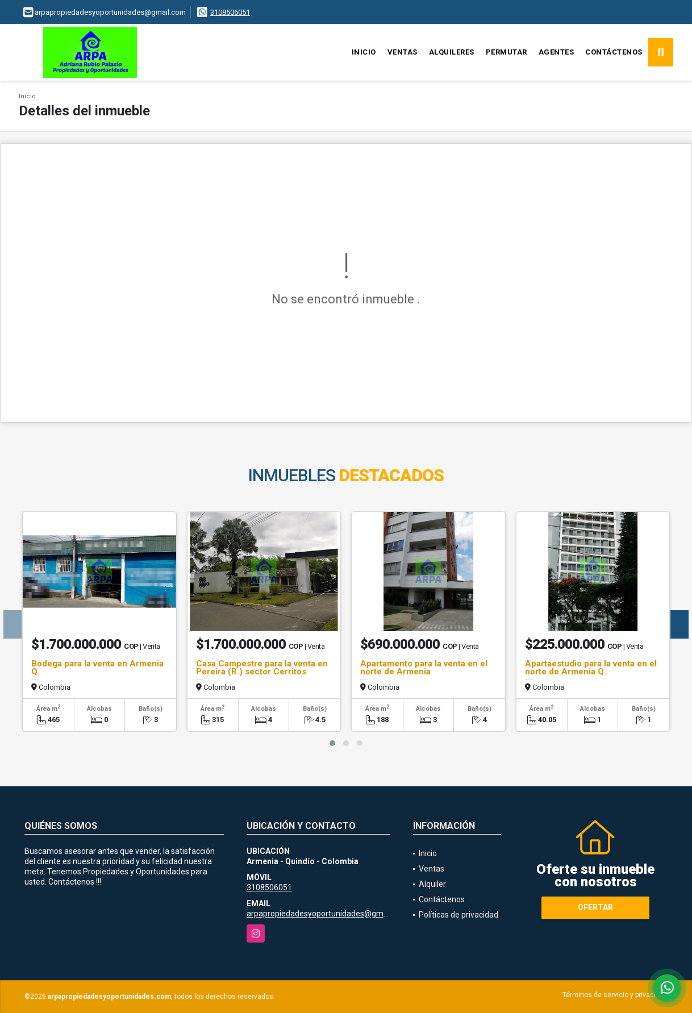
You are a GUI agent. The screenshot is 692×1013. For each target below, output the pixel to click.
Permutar (506, 52)
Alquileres (451, 52)
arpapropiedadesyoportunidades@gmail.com (328, 913)
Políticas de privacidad (458, 914)
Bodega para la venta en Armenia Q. (97, 667)
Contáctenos (614, 52)
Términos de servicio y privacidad (615, 995)
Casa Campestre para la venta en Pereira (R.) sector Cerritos (262, 667)
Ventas (402, 52)
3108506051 (230, 12)
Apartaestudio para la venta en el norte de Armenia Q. (591, 667)
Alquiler (432, 884)
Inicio (364, 52)
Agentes (556, 52)
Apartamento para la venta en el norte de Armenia (423, 667)
